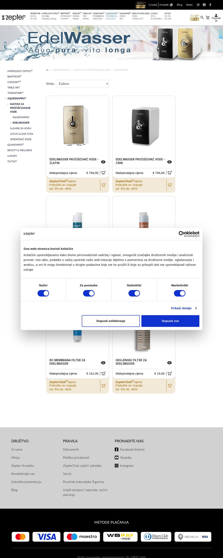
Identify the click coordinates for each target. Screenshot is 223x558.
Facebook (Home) (132, 449)
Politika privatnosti (76, 457)
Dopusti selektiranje (111, 321)
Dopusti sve (170, 321)
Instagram (127, 465)
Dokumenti (71, 449)
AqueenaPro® (61, 70)
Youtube (125, 457)
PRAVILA (70, 441)
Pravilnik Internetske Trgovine (83, 482)
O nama (16, 449)
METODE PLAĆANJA (111, 522)
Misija (15, 457)
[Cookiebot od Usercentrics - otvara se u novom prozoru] (181, 234)
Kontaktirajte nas (23, 473)
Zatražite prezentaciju (26, 482)
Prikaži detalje (181, 308)
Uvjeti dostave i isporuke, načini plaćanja (85, 492)
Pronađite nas (129, 441)
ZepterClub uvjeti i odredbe (82, 465)
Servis (67, 473)
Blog (14, 490)
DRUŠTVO (19, 441)
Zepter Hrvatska (22, 465)
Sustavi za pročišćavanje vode (92, 70)
